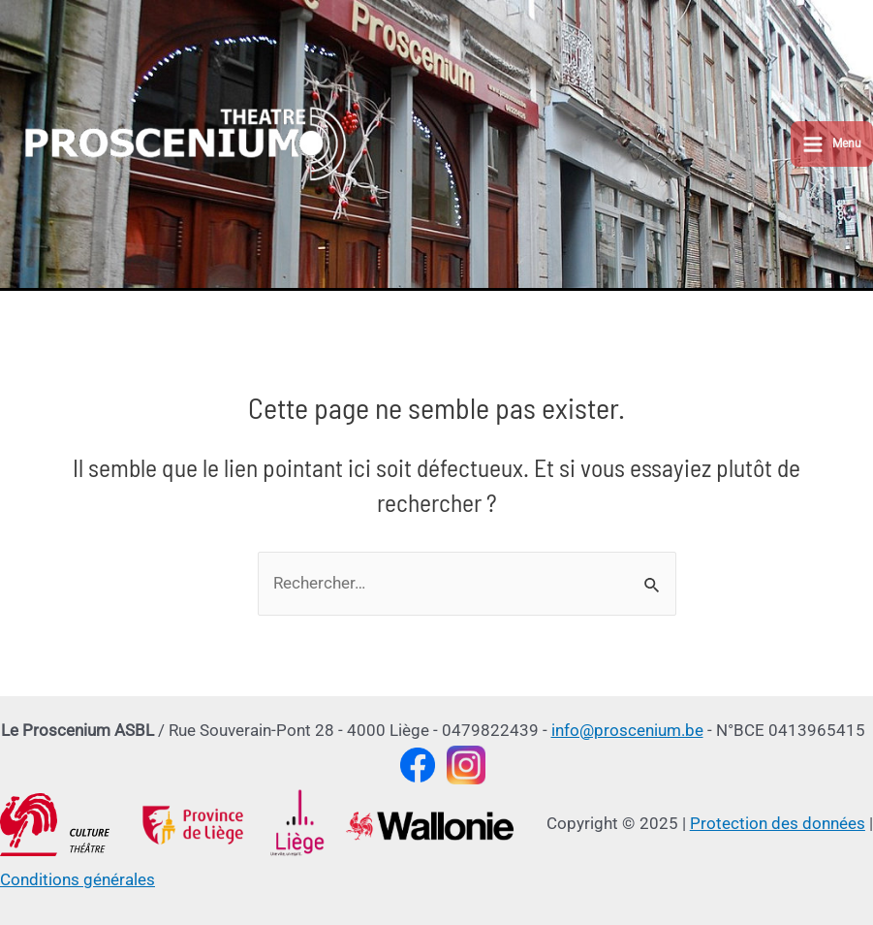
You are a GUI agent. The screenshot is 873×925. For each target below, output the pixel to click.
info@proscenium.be (627, 730)
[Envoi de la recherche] (652, 588)
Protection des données (777, 823)
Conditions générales (77, 879)
